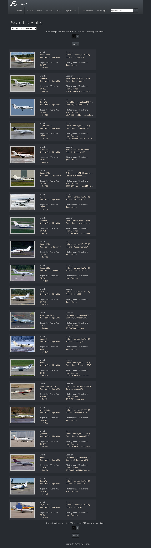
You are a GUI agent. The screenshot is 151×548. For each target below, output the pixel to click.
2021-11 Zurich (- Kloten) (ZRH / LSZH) (81, 233)
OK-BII (42, 159)
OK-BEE (43, 65)
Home (19, 10)
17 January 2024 (82, 128)
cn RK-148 (44, 138)
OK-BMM (43, 420)
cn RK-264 (44, 470)
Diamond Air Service (48, 386)
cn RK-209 (44, 186)
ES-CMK (43, 183)
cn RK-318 (44, 162)
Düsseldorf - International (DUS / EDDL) (82, 102)
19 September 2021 (80, 246)
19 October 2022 (79, 175)
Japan (68, 388)
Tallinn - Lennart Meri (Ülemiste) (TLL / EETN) (83, 173)
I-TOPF (42, 136)
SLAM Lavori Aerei (47, 315)
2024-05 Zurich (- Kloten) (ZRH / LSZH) (81, 91)
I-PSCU (42, 325)
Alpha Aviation (45, 410)
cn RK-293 (44, 67)
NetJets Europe (46, 504)
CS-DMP (43, 515)
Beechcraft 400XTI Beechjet (50, 175)
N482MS (43, 467)
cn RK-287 (44, 399)
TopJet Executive (46, 125)
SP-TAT (42, 349)
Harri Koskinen (72, 88)
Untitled (43, 362)
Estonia (69, 175)
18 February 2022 (79, 199)
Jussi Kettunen (71, 65)
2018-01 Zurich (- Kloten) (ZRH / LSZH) (81, 446)
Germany (69, 104)
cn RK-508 (44, 517)
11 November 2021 (83, 223)
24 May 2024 (81, 81)
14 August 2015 (79, 483)
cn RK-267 (44, 352)
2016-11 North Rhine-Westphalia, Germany (83, 470)
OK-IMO (43, 301)
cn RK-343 (44, 328)
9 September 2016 (83, 365)
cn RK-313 (44, 304)
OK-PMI (43, 230)
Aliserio (43, 196)
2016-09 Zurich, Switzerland (77, 375)
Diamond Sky (45, 173)
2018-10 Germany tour (75, 328)
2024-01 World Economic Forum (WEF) (81, 138)
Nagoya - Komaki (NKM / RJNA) (78, 386)
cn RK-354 (44, 422)
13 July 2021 (77, 294)
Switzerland (71, 81)
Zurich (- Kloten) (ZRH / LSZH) (78, 78)
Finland (69, 57)
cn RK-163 (44, 209)
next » (75, 44)
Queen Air (43, 78)
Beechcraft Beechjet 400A (50, 57)
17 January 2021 (79, 341)
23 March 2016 (77, 388)
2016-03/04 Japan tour (75, 399)
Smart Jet (43, 339)
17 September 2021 (80, 270)
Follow (101, 10)
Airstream (44, 291)
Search (30, 10)
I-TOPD (42, 207)
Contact (49, 10)
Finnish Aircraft (87, 10)
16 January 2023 (79, 152)
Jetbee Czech (45, 54)
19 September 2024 (81, 104)
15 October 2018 (80, 317)
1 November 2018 (80, 412)
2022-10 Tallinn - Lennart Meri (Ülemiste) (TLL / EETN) (87, 186)
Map (59, 10)
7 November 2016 (81, 460)
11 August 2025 (79, 57)
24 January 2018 (82, 436)
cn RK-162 (44, 233)
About (39, 10)
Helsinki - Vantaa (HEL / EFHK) (78, 54)
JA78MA (43, 396)
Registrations (70, 10)
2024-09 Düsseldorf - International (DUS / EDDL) (85, 115)
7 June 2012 (77, 507)
